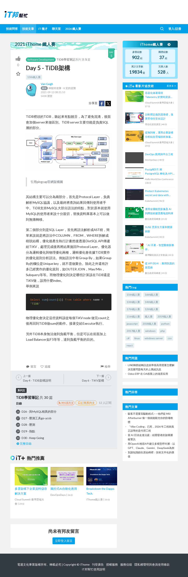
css (170, 338)
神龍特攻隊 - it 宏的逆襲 (58, 88)
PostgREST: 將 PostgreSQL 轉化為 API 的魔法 (159, 172)
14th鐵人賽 (151, 302)
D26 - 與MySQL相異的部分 (39, 411)
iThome (85, 564)
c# (128, 338)
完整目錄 (24, 443)
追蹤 (45, 366)
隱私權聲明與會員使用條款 (152, 564)
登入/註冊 (174, 28)
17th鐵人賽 (133, 309)
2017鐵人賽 (133, 330)
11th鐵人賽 (133, 316)
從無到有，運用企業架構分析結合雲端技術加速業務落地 (159, 135)
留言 (31, 366)
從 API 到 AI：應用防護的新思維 (159, 265)
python (165, 323)
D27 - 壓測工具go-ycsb (36, 418)
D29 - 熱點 (28, 431)
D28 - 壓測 (28, 424)
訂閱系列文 (86, 402)
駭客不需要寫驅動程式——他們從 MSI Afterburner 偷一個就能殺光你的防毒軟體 (150, 418)
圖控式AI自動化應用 (63, 488)
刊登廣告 (98, 564)
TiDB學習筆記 (66, 59)
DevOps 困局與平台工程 (159, 154)
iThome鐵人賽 (155, 44)
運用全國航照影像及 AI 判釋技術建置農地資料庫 (159, 211)
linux (137, 338)
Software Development (40, 59)
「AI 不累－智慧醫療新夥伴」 (159, 247)
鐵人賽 (149, 316)
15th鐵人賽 (133, 294)
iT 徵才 (43, 28)
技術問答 (12, 28)
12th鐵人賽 (151, 309)
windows (150, 330)
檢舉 (105, 366)
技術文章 (28, 28)
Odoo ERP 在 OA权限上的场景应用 (148, 373)
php (162, 330)
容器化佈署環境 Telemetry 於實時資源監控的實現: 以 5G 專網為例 (159, 95)
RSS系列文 (66, 402)
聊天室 (56, 28)
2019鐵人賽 (164, 316)
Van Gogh (47, 84)
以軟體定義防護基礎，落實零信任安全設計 (159, 116)
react (130, 345)
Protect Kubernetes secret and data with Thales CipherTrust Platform (157, 193)
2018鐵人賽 (149, 323)
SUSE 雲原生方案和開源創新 (158, 229)
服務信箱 (126, 564)
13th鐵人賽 (34, 77)
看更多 (172, 85)
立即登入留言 (64, 540)
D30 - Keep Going (32, 438)
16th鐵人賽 (151, 294)
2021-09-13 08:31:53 (53, 92)
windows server (154, 338)
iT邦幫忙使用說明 (93, 569)
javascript (132, 323)
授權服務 (112, 564)
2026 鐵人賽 (73, 28)
